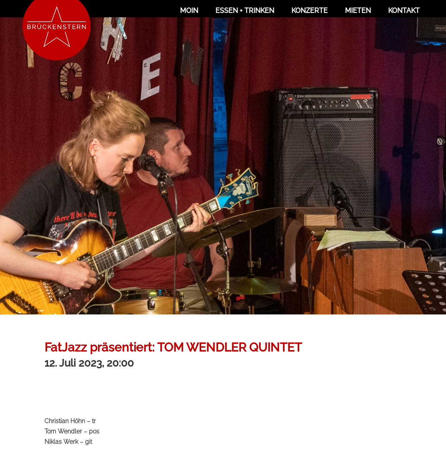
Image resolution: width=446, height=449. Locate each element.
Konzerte (309, 10)
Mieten (358, 10)
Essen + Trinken (244, 10)
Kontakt (404, 10)
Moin (189, 10)
